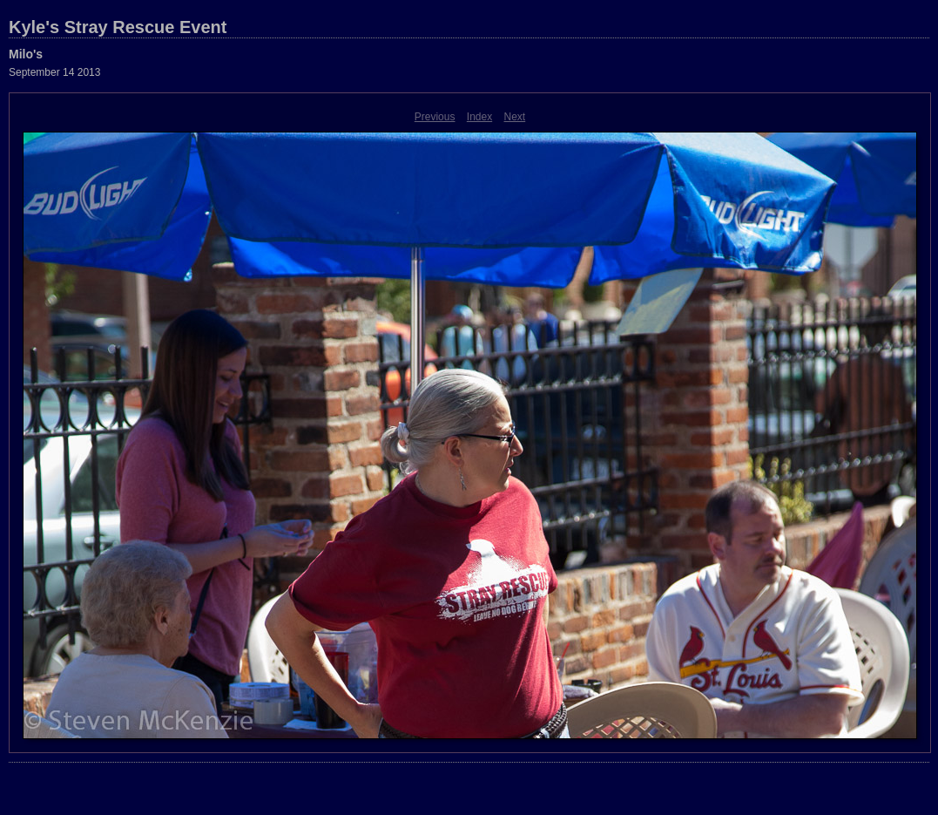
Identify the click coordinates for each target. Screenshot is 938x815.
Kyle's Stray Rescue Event (117, 27)
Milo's (26, 54)
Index (479, 117)
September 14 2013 (54, 72)
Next (515, 117)
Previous (435, 117)
